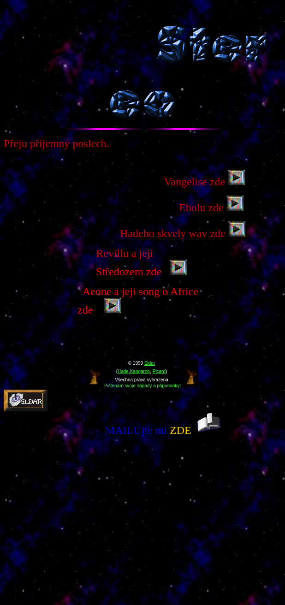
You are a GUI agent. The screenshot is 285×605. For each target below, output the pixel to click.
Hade (123, 371)
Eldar (149, 363)
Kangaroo (140, 371)
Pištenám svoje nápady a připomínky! (142, 385)
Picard (159, 371)
